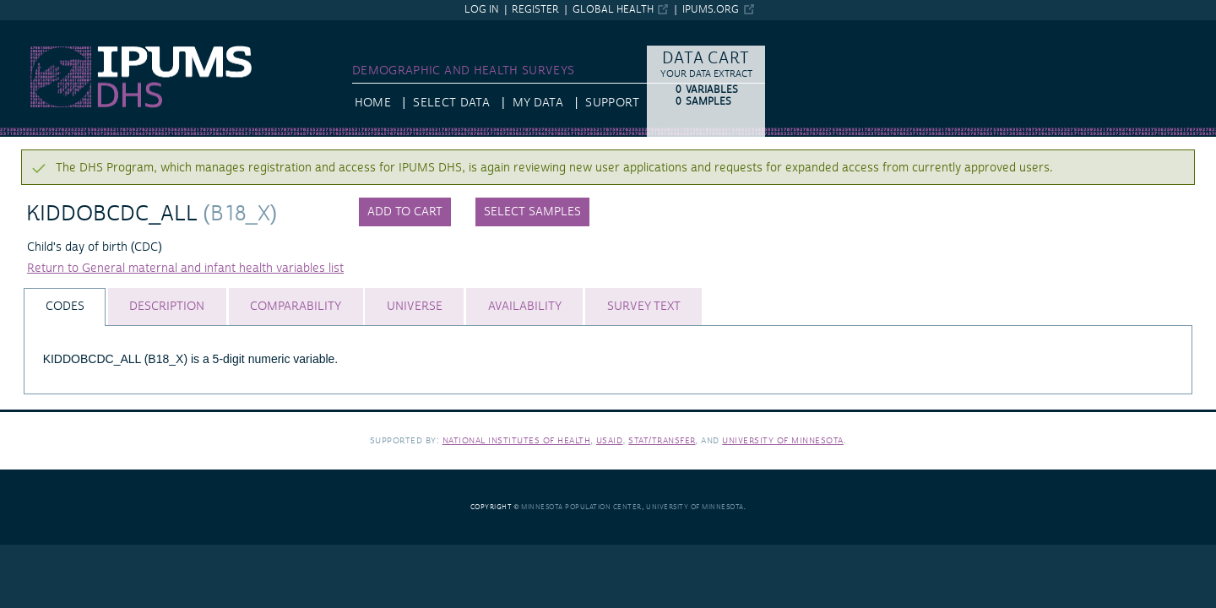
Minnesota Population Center (581, 507)
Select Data (451, 103)
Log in (481, 9)
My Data (538, 103)
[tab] (65, 307)
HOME (373, 103)
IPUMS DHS (31, 27)
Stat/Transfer (661, 440)
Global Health (613, 9)
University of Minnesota (783, 440)
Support (611, 103)
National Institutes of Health (516, 440)
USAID (609, 440)
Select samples (532, 212)
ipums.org (710, 9)
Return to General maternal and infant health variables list (185, 268)
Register (535, 9)
